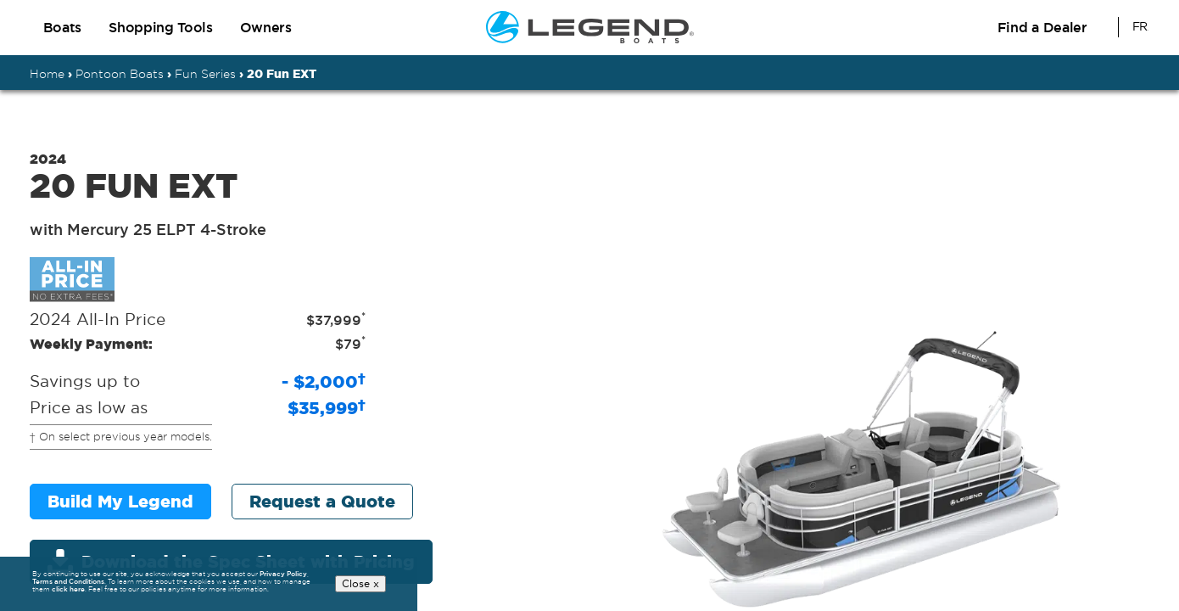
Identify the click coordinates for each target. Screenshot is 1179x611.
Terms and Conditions (68, 582)
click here (68, 589)
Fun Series (205, 74)
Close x (360, 583)
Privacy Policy (283, 573)
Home (47, 74)
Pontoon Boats (119, 74)
